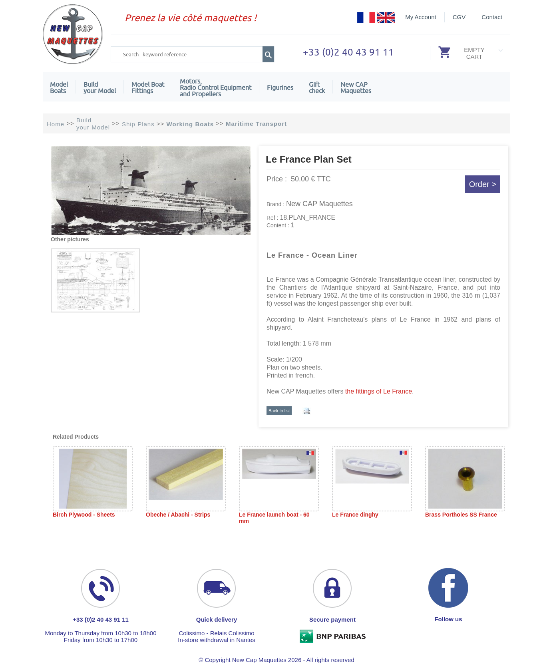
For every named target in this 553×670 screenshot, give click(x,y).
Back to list (279, 410)
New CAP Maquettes (319, 204)
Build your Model (100, 87)
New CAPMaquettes (355, 87)
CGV (459, 17)
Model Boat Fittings (147, 87)
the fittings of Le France (377, 391)
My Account (420, 17)
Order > (482, 184)
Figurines (280, 87)
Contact (491, 17)
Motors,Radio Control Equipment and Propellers (215, 87)
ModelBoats (59, 87)
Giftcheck (317, 87)
